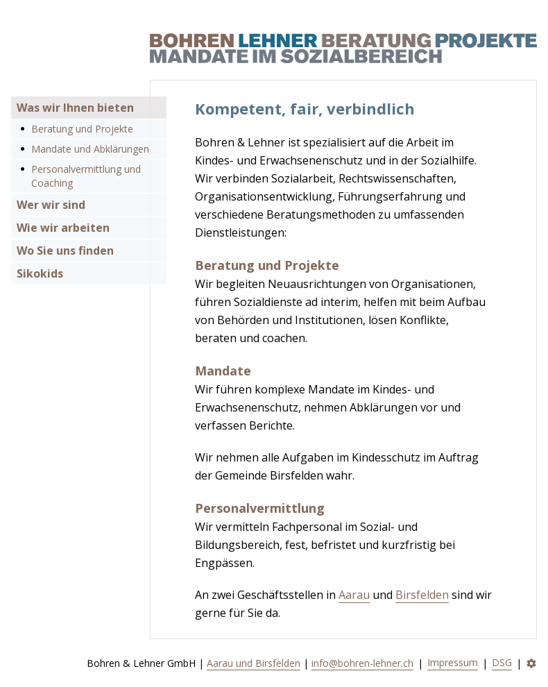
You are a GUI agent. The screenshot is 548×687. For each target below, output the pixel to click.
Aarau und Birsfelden (253, 663)
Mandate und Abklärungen (90, 148)
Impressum (452, 662)
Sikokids (40, 273)
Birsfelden (422, 594)
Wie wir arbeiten (63, 227)
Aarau (354, 594)
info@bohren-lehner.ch (362, 663)
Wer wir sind (51, 204)
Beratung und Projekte (82, 128)
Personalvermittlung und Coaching (86, 175)
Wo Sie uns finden (65, 250)
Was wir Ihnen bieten (75, 107)
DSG (502, 662)
